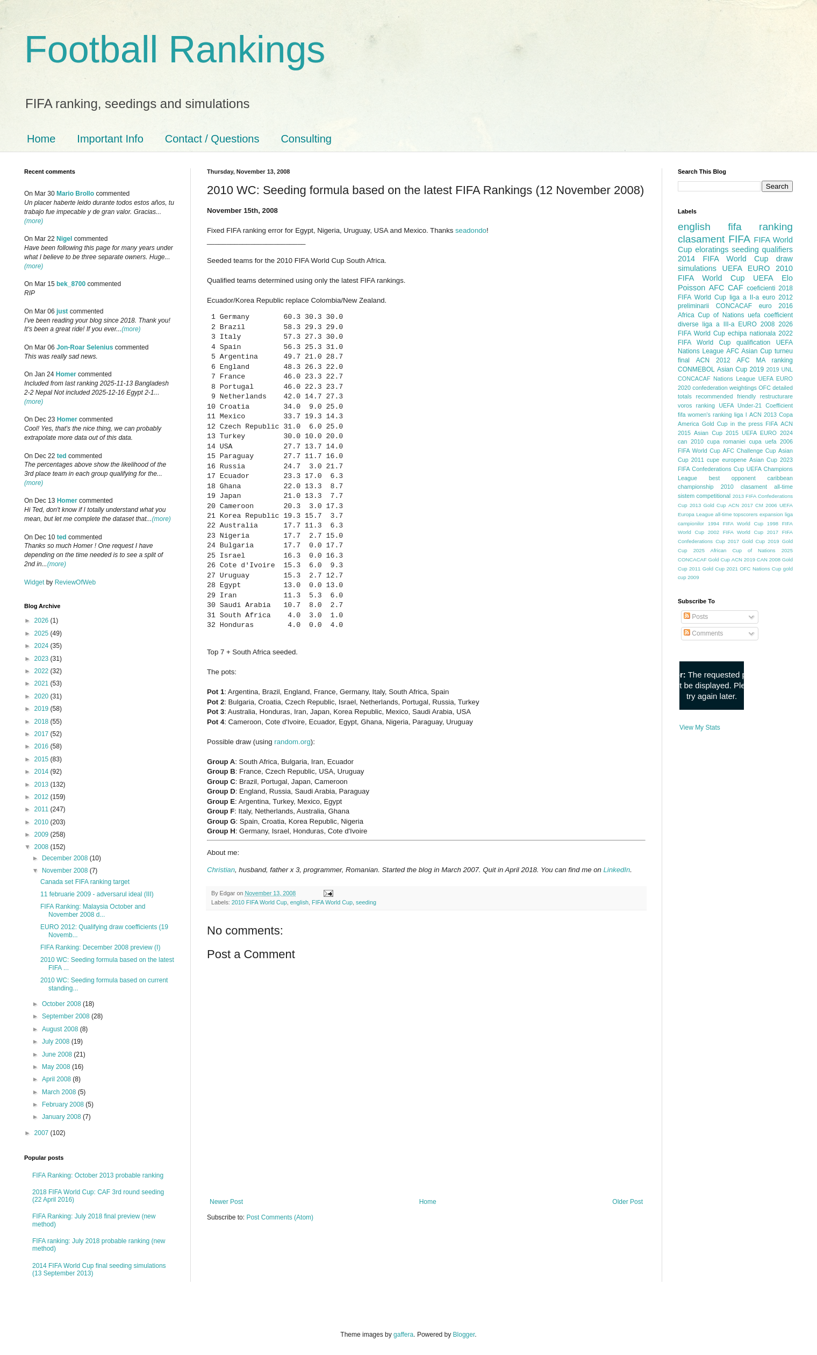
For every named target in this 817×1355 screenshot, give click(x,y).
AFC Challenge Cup (749, 450)
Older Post (627, 1202)
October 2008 (62, 1004)
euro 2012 (777, 297)
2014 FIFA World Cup (723, 258)
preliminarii (693, 306)
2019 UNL (779, 369)
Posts (696, 617)
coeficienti (761, 288)
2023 (42, 658)
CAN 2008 (768, 559)
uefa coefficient (770, 315)
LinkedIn (616, 870)
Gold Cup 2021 (720, 569)
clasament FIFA (714, 239)
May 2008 (57, 1067)
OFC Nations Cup (760, 569)
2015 (42, 759)
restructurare (776, 396)
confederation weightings (724, 387)
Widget (35, 582)
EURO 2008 (756, 324)
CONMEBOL (696, 369)
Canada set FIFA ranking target (85, 882)
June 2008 (58, 1054)
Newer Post (226, 1202)
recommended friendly (726, 396)
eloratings (711, 249)
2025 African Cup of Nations (734, 550)
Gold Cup (715, 423)
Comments (703, 633)
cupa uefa (762, 441)
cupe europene (727, 460)
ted (62, 456)
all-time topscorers (736, 514)
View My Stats (699, 727)
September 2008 (66, 1016)
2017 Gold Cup (746, 541)
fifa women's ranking (705, 414)
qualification (753, 342)
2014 (42, 771)
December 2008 (66, 858)
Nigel (64, 239)
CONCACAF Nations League (716, 378)
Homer (66, 374)
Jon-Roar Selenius (84, 347)
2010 (42, 822)
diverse (688, 324)
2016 (42, 746)
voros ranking (696, 405)
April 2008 (57, 1079)
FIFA (771, 423)
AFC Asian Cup (749, 351)
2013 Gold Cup (708, 505)
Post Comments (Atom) (279, 1217)
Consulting (306, 139)
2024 (42, 646)
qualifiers (777, 249)
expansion (771, 514)
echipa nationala (752, 333)
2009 (42, 834)
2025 (42, 633)
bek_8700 (70, 284)
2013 (42, 784)
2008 (42, 847)
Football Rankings (174, 49)
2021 (42, 683)
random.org (292, 742)
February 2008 (63, 1104)
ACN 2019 (743, 559)
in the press (746, 423)
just (62, 311)
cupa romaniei (726, 441)
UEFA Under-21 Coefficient (756, 405)
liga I (740, 414)
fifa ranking (760, 226)
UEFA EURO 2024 (767, 433)
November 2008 (66, 870)
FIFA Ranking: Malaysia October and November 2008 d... (92, 910)
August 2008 (61, 1029)
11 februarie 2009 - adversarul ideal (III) (97, 894)
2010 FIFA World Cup (259, 902)
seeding (366, 902)
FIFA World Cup (332, 902)
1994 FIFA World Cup (735, 523)
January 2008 (62, 1117)
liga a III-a (719, 324)
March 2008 (60, 1092)
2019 (42, 708)
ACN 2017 (740, 505)
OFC (764, 387)
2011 (42, 809)
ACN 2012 (713, 360)
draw (784, 258)
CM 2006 (766, 505)
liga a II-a (744, 297)
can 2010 (691, 441)
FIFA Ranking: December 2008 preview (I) (100, 947)
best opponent (732, 478)
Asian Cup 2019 (740, 369)
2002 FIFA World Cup (735, 532)
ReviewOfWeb (75, 582)
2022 (42, 671)
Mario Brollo (75, 193)
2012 (42, 797)
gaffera (403, 1334)
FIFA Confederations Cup (711, 469)
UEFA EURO (746, 268)
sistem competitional (704, 496)
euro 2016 (776, 306)
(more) (33, 221)
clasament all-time (767, 486)
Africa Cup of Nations (711, 315)
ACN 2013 (763, 414)
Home (41, 139)
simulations (697, 268)
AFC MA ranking (765, 360)
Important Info (110, 139)
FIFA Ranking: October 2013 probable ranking (97, 1175)
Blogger (464, 1334)
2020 (42, 696)
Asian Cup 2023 (771, 460)
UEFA (763, 278)
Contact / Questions (212, 139)
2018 (42, 721)
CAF (735, 287)
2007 (42, 1133)
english (299, 902)
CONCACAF (734, 306)
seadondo (470, 230)
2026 (42, 620)
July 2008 (56, 1041)
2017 (42, 734)
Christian (221, 870)
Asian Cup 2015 (716, 433)
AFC (717, 287)
